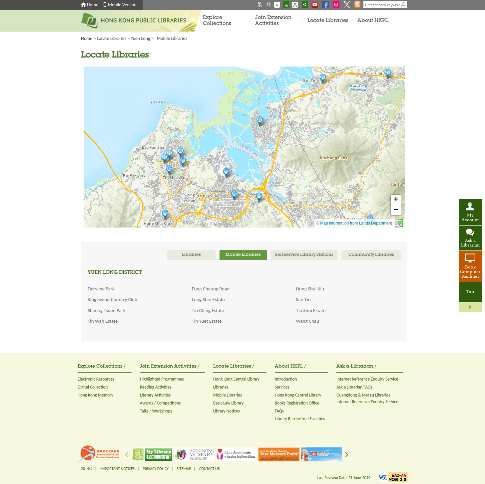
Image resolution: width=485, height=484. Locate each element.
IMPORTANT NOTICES (117, 468)
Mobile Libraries (227, 395)
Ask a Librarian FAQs (354, 387)
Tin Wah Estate (103, 321)
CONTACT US (209, 468)
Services (282, 387)
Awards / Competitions (160, 403)
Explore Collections (217, 20)
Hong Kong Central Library (236, 379)
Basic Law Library (228, 403)
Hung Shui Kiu (310, 289)
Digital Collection (93, 387)
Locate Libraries (327, 20)
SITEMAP (184, 468)
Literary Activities (155, 395)
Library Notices (226, 411)
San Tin (303, 299)
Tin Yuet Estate (207, 321)
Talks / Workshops (156, 411)
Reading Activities (155, 387)
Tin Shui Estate (311, 310)
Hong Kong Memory (95, 395)
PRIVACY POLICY (156, 468)
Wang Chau (307, 321)
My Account (470, 218)
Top (470, 292)
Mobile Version (122, 5)
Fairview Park (101, 289)
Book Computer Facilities (470, 272)
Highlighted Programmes (162, 379)
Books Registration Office (297, 403)
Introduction (286, 379)
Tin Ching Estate (208, 310)
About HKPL (372, 20)
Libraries (221, 387)
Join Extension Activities (273, 20)
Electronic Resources (96, 379)
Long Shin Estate (208, 299)
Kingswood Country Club (112, 299)
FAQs (279, 411)
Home (92, 5)
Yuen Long (140, 38)
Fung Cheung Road (211, 289)
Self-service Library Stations (304, 255)
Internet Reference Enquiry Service (367, 379)
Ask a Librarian (470, 243)
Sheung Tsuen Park (107, 310)
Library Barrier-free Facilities (300, 418)
